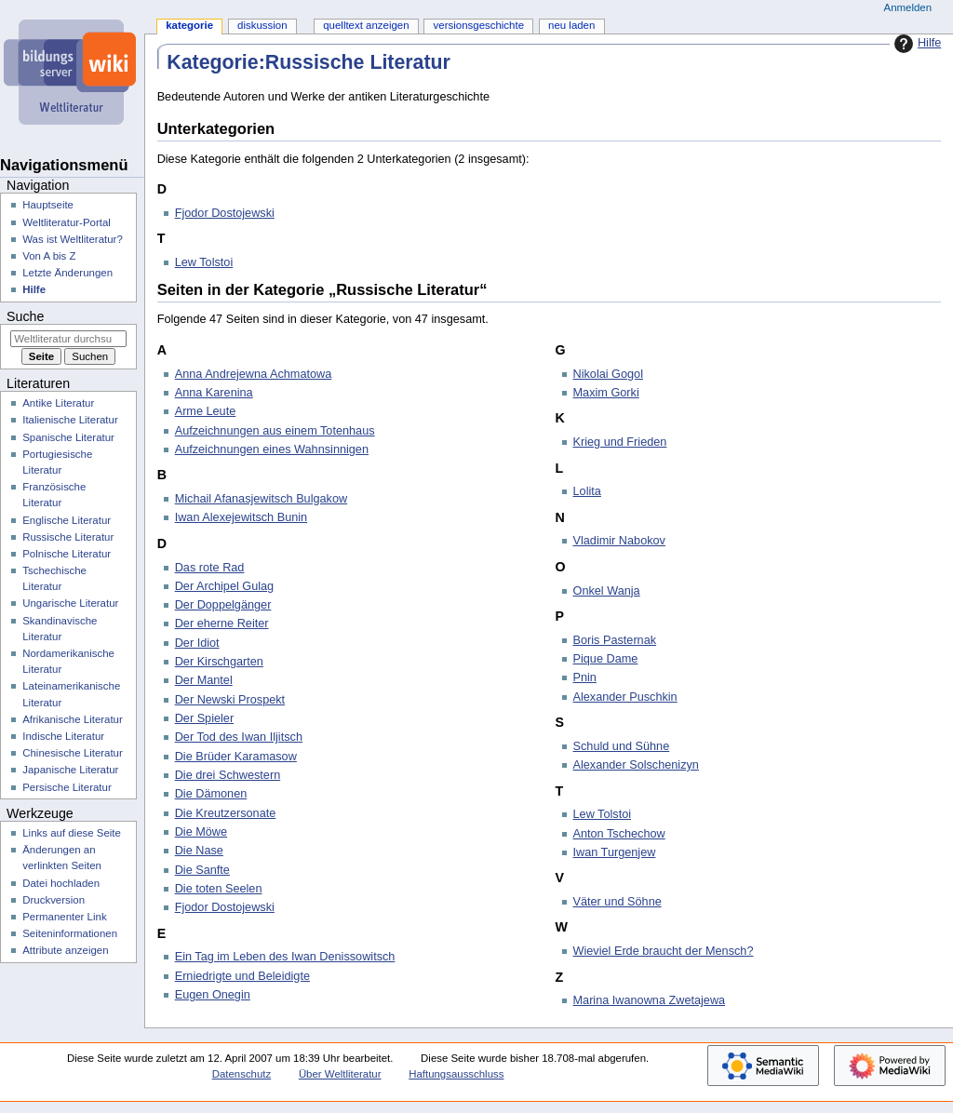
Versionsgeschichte (479, 25)
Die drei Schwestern (228, 775)
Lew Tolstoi (204, 262)
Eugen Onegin (212, 994)
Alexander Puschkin (625, 697)
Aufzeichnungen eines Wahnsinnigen (272, 449)
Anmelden (908, 7)
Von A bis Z (48, 255)
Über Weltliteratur (340, 1073)
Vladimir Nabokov (619, 540)
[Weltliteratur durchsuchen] (68, 338)
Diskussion (262, 25)
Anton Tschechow (619, 833)
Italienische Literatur (70, 419)
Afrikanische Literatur (72, 719)
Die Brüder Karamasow (236, 756)
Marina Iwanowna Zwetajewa (649, 1000)
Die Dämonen (211, 793)
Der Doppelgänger (223, 604)
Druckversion (53, 899)
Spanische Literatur (68, 437)
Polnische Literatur (66, 553)
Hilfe (915, 43)
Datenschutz (242, 1073)
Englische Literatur (66, 520)
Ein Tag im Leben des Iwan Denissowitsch (285, 956)
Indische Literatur (63, 736)
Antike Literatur (58, 403)
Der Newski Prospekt (230, 699)
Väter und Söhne (617, 901)
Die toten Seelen (218, 888)
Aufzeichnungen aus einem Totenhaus (275, 430)
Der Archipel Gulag (225, 586)
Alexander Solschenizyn (636, 764)
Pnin (585, 677)
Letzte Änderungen (67, 272)
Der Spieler (204, 718)
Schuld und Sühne (621, 746)
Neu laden (571, 25)
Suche (25, 316)
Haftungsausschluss (456, 1073)
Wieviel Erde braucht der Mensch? (663, 951)
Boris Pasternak (615, 640)
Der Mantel (204, 680)
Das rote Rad (210, 567)
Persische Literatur (66, 787)
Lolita (587, 491)
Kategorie (189, 25)
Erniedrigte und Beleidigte (242, 976)
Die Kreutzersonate (225, 813)
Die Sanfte (202, 870)
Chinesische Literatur (72, 752)
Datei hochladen (61, 883)
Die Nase (199, 850)
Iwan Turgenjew (614, 852)
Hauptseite (48, 204)
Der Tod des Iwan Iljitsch (238, 737)
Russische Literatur (68, 537)
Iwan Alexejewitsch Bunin (241, 517)
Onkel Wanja (606, 590)
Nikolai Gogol (608, 374)
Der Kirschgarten (219, 661)
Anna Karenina (214, 392)
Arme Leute (205, 411)
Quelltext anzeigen (366, 25)
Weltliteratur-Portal (66, 222)
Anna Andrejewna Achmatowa (253, 374)
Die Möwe (201, 831)
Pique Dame (605, 658)
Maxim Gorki (606, 392)
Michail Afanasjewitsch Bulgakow (261, 498)
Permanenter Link (64, 916)
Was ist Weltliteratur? (72, 239)
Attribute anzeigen (65, 950)
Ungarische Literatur (70, 603)
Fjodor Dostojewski (225, 213)
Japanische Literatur (70, 769)
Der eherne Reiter (222, 623)
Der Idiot (197, 643)
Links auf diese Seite (71, 832)
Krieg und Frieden (620, 442)
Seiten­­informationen (69, 933)
